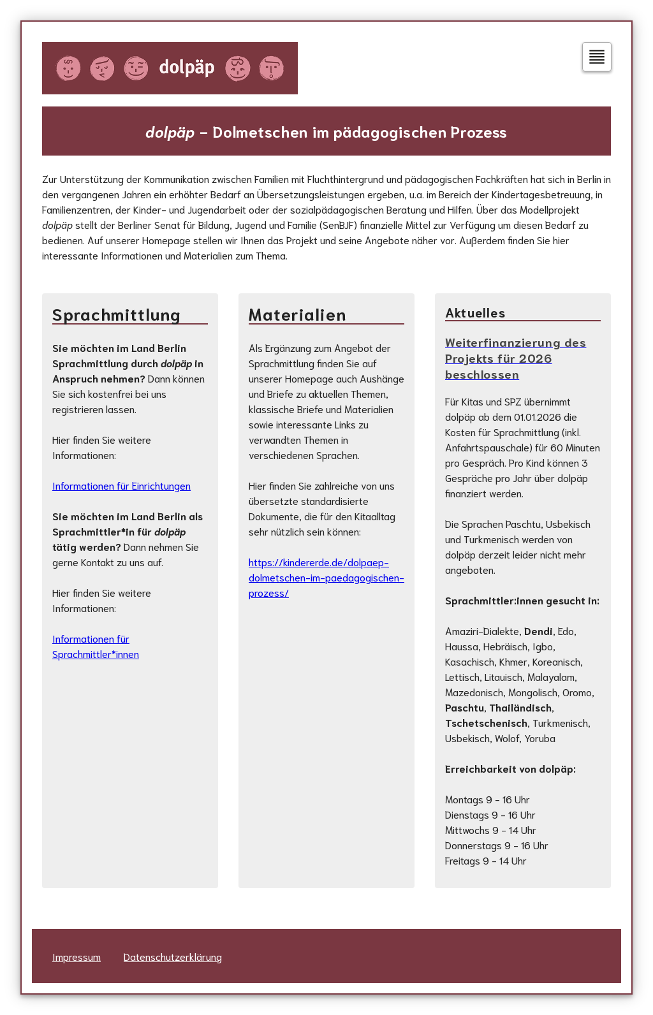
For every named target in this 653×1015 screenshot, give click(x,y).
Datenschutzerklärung (173, 956)
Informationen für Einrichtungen (121, 485)
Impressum (76, 956)
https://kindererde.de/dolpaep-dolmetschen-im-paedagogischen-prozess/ (326, 577)
